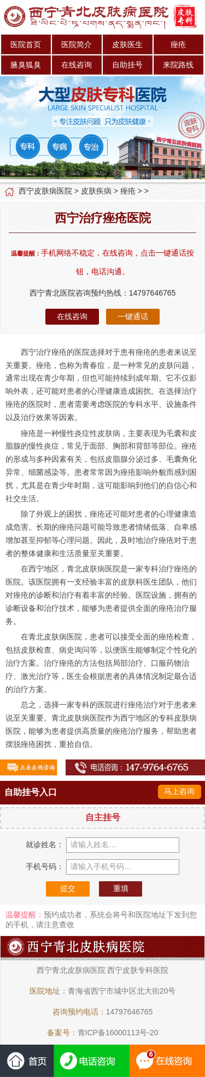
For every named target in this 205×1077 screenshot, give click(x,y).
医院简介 (76, 44)
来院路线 (178, 64)
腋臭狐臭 (25, 64)
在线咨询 (76, 64)
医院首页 (25, 44)
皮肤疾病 (96, 190)
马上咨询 (179, 791)
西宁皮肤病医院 (45, 190)
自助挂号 (127, 64)
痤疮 (178, 44)
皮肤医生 (127, 44)
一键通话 (133, 316)
